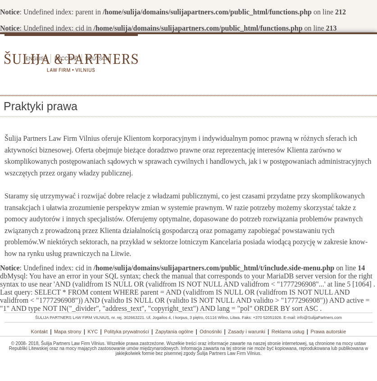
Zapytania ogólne (174, 331)
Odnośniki (211, 331)
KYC (92, 331)
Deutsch (97, 58)
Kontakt (39, 331)
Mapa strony (68, 331)
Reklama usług (288, 331)
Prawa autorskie (328, 331)
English (36, 58)
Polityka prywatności (126, 331)
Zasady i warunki (246, 331)
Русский (66, 58)
